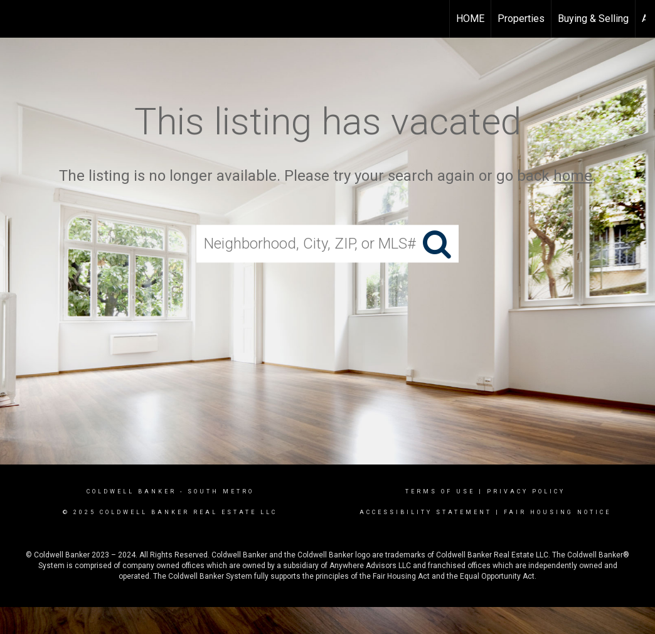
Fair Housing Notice (557, 512)
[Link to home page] (16, 19)
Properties (521, 18)
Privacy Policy (526, 491)
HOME (470, 18)
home (572, 176)
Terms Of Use (440, 491)
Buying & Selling (593, 18)
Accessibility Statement (425, 512)
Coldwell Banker (131, 491)
